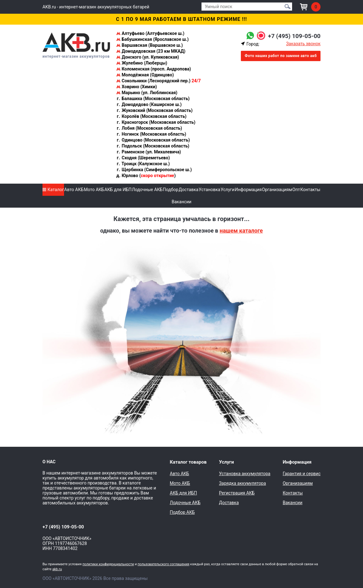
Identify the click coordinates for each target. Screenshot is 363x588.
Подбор (170, 189)
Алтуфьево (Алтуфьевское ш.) (150, 33)
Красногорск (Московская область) (155, 122)
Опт (296, 189)
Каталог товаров (188, 462)
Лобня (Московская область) (149, 128)
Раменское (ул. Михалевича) (148, 151)
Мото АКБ (94, 189)
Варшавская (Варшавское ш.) (149, 45)
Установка (209, 189)
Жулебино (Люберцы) (141, 62)
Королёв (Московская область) (151, 116)
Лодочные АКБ (147, 189)
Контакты (310, 189)
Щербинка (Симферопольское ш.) (154, 169)
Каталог (53, 189)
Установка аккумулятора (244, 473)
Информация (248, 189)
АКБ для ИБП (118, 189)
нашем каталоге (241, 230)
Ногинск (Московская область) (151, 134)
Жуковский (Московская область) (154, 110)
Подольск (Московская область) (152, 145)
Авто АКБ (74, 189)
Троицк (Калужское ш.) (143, 163)
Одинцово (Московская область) (153, 139)
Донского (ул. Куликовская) (147, 57)
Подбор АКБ (182, 512)
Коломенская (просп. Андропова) (153, 68)
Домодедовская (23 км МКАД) (150, 51)
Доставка (188, 189)
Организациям (277, 189)
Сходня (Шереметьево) (143, 157)
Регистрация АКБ (237, 492)
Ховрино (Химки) (136, 86)
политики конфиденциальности (108, 564)
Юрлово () (146, 175)
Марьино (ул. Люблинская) (146, 92)
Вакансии (181, 201)
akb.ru (57, 569)
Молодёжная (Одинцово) (145, 74)
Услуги (227, 189)
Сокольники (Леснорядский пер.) (158, 80)
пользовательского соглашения (163, 564)
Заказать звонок (303, 43)
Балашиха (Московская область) (153, 98)
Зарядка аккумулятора (242, 483)
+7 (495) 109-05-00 (293, 36)
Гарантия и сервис (302, 473)
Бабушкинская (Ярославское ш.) (152, 39)
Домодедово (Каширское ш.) (149, 104)
